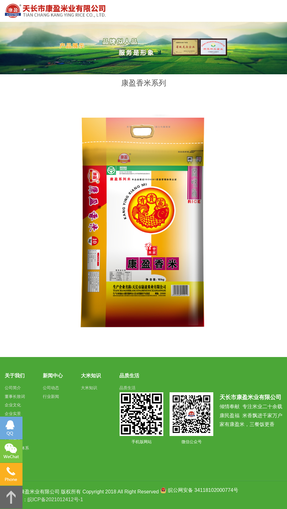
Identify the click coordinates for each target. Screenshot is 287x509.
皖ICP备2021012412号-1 (55, 499)
